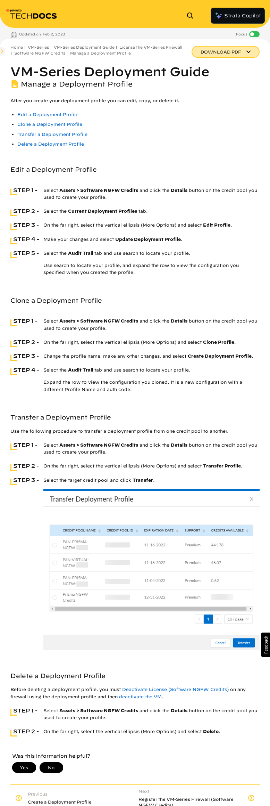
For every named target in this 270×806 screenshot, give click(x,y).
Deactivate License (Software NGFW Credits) (175, 689)
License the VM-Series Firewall (150, 47)
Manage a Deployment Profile (100, 53)
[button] (265, 645)
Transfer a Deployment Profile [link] (52, 134)
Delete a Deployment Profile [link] (50, 144)
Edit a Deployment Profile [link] (47, 114)
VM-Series (38, 47)
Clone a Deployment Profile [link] (49, 124)
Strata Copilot (237, 15)
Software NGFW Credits (39, 53)
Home (16, 47)
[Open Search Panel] (192, 16)
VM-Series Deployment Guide (84, 47)
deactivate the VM (140, 696)
